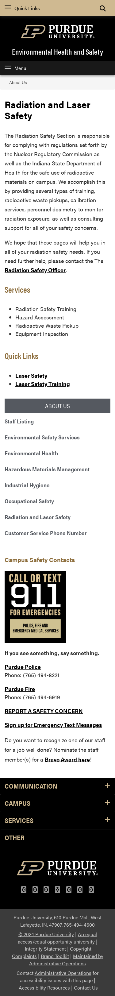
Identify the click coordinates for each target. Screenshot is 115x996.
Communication (57, 786)
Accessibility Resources (44, 987)
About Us (18, 82)
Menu (15, 67)
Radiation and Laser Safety (38, 517)
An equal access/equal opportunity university (57, 938)
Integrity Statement (45, 948)
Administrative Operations (63, 972)
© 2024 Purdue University (46, 934)
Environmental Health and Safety (57, 51)
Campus (57, 803)
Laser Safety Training (42, 384)
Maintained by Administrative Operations (66, 959)
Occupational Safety (29, 501)
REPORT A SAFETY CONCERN (44, 711)
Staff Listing (19, 421)
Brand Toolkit (55, 955)
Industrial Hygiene (27, 485)
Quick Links (22, 8)
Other (15, 838)
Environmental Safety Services (42, 437)
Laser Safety (31, 375)
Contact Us (86, 987)
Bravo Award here (67, 759)
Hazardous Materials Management (47, 469)
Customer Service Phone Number (46, 533)
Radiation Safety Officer (35, 270)
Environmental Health (31, 453)
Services (57, 820)
